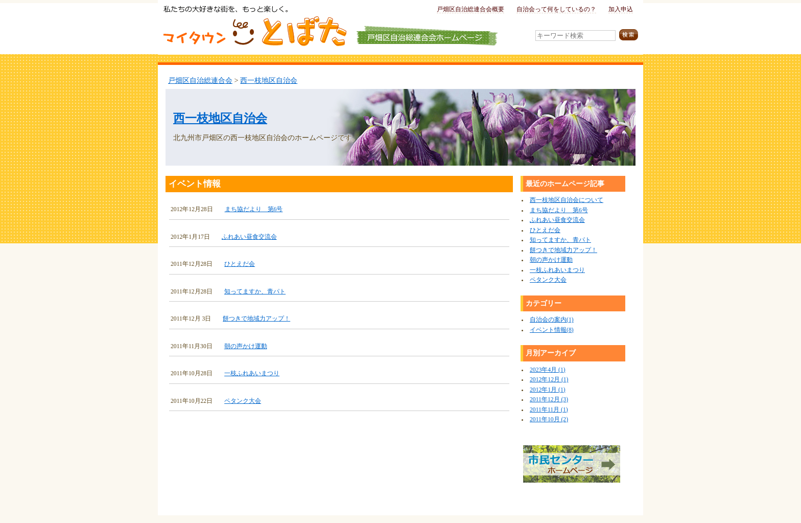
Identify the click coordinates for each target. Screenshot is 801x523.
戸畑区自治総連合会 (200, 80)
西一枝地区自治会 (268, 80)
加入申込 (620, 9)
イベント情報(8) (552, 330)
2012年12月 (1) (549, 379)
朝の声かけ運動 (245, 346)
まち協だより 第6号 (254, 209)
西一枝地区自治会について (566, 200)
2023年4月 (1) (548, 370)
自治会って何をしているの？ (556, 9)
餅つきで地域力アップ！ (256, 318)
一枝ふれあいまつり (251, 373)
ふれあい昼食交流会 (249, 237)
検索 (628, 35)
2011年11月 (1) (549, 409)
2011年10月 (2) (549, 419)
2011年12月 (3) (549, 399)
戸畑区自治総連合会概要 (470, 9)
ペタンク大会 (242, 401)
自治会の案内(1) (552, 319)
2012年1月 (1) (548, 389)
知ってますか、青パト (255, 291)
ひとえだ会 (239, 264)
